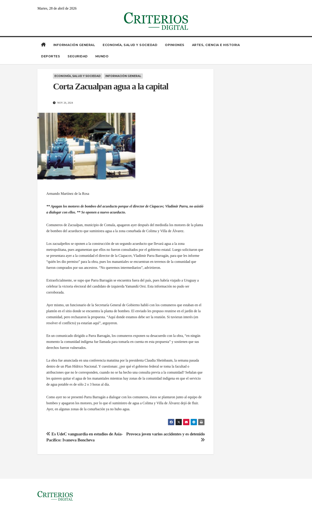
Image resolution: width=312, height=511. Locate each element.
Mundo (102, 56)
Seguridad (78, 56)
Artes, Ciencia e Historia (216, 45)
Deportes (50, 56)
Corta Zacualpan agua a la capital (110, 86)
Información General (74, 45)
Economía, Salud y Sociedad (130, 45)
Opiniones (174, 45)
